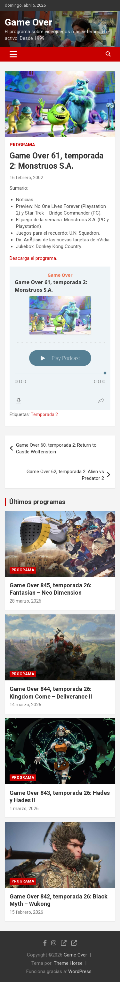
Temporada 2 (44, 414)
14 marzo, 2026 (25, 704)
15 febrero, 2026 (26, 912)
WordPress (80, 971)
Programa (22, 144)
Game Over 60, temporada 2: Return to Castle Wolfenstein (56, 448)
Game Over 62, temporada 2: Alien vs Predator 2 (65, 475)
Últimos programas (37, 502)
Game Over (28, 22)
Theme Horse (68, 963)
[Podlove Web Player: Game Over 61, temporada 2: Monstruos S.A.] (60, 338)
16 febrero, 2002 (26, 177)
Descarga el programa (33, 258)
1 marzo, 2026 (24, 808)
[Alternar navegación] (13, 54)
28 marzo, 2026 (25, 601)
